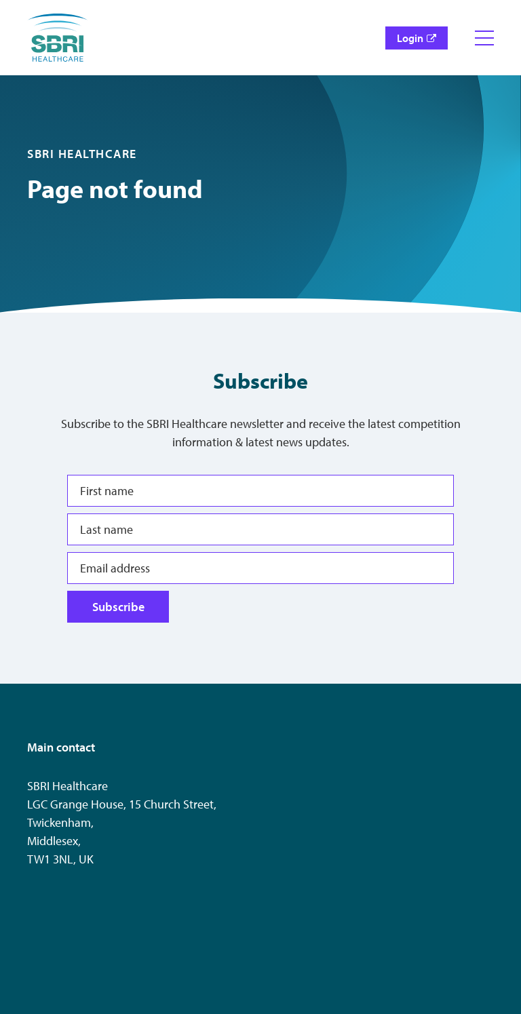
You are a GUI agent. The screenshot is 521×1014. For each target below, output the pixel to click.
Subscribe (118, 607)
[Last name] (260, 529)
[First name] (260, 491)
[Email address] (260, 568)
